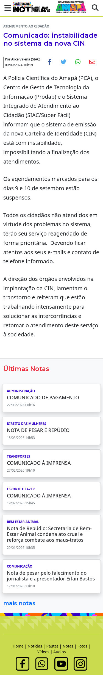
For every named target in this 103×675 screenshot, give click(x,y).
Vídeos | (45, 651)
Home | (20, 646)
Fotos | (83, 646)
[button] (6, 8)
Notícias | (37, 646)
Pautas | (54, 646)
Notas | (70, 646)
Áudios (59, 651)
